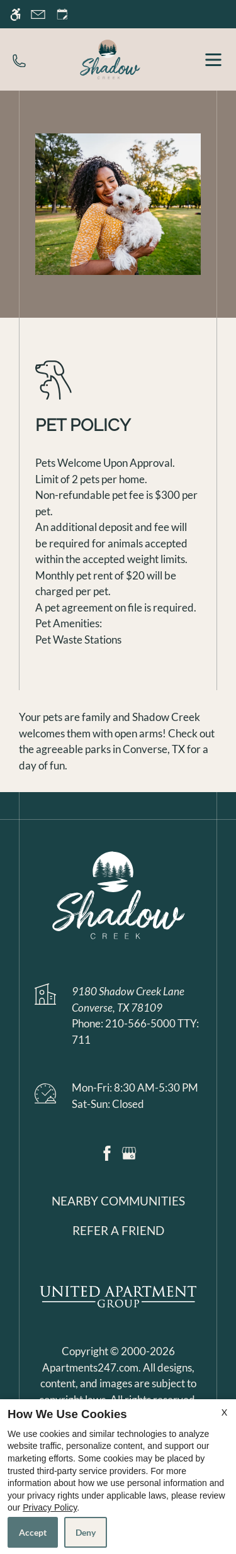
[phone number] (19, 59)
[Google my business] (129, 1151)
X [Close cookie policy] (224, 1412)
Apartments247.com (90, 1367)
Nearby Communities (118, 1201)
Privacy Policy (50, 1507)
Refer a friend (118, 1231)
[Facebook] (107, 1151)
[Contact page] (38, 14)
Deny (86, 1532)
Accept (33, 1532)
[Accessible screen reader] (15, 14)
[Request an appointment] (62, 14)
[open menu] (213, 59)
